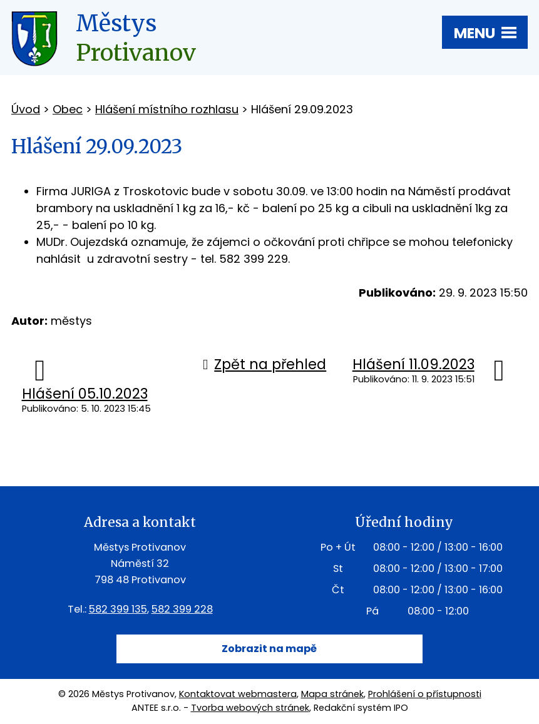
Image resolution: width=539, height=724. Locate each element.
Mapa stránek (332, 694)
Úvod (25, 109)
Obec (68, 109)
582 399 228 (182, 609)
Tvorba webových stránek (250, 707)
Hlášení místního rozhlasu (167, 109)
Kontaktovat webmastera (238, 694)
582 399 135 (118, 609)
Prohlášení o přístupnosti (424, 694)
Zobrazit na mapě (269, 648)
